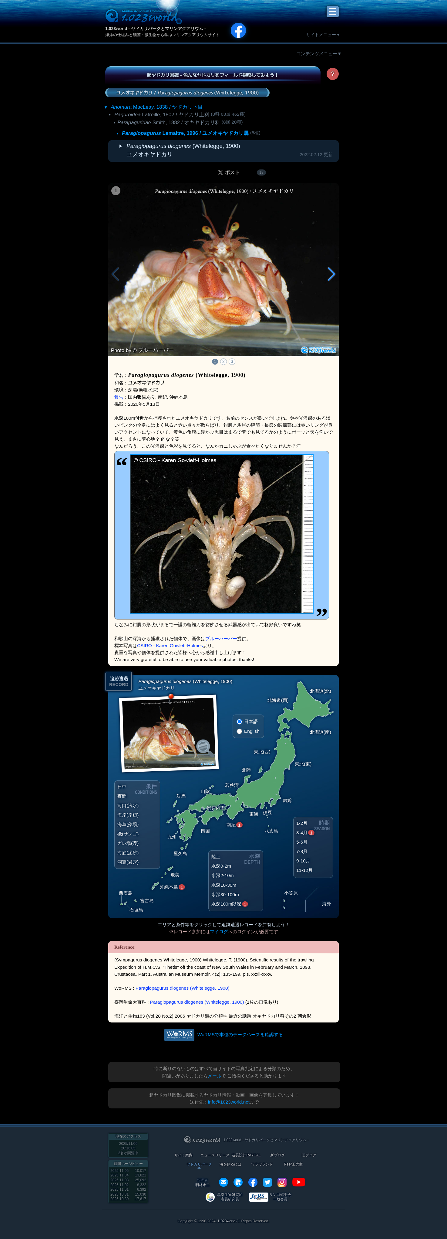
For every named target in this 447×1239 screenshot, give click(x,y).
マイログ (219, 931)
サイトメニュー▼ (323, 34)
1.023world (226, 1221)
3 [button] (232, 361)
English (251, 731)
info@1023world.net (229, 1101)
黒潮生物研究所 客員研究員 (230, 1197)
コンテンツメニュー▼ (319, 53)
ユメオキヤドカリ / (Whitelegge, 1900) (187, 92)
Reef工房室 (293, 1164)
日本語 (251, 721)
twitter (267, 1182)
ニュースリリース (215, 1155)
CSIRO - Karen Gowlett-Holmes (170, 645)
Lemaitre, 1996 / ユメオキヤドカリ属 (185, 133)
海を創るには (230, 1164)
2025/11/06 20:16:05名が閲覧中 (128, 1148)
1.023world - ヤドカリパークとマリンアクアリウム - (155, 28)
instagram (282, 1182)
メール (214, 1075)
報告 (118, 397)
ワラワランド (262, 1164)
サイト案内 (183, 1155)
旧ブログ (309, 1155)
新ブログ (277, 1155)
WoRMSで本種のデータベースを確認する (240, 1034)
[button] (332, 274)
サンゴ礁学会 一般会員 (280, 1197)
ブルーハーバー (221, 638)
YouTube (298, 1182)
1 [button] (215, 361)
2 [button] (223, 361)
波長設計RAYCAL (246, 1155)
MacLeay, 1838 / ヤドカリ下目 (157, 107)
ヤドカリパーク (199, 1164)
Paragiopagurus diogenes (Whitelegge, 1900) (183, 988)
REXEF (238, 1182)
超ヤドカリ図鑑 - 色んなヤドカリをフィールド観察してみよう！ (213, 75)
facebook (252, 1182)
